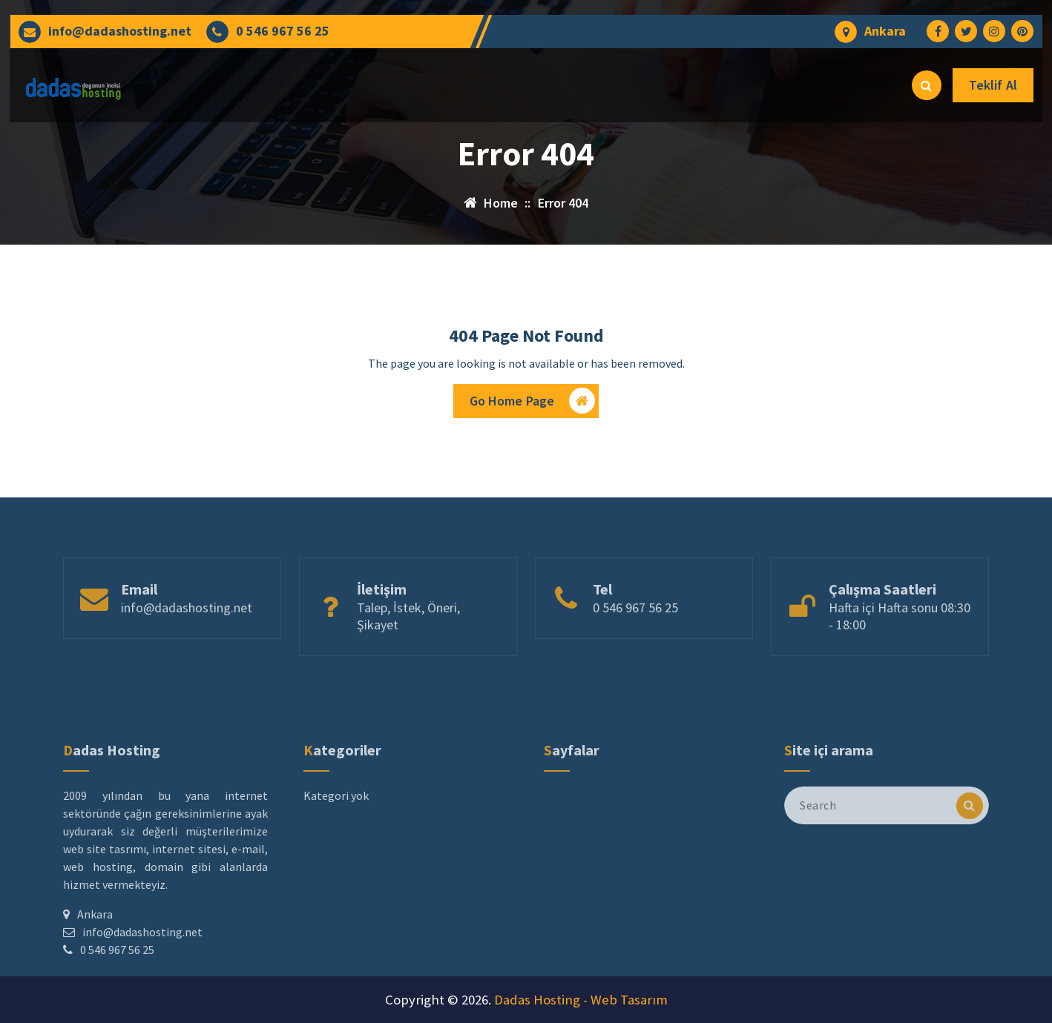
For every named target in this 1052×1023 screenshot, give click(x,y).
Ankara (885, 31)
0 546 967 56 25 (282, 31)
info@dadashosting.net (119, 31)
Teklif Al (993, 84)
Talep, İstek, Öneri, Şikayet (408, 641)
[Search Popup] (926, 85)
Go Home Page (533, 404)
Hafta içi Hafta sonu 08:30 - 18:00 (899, 641)
